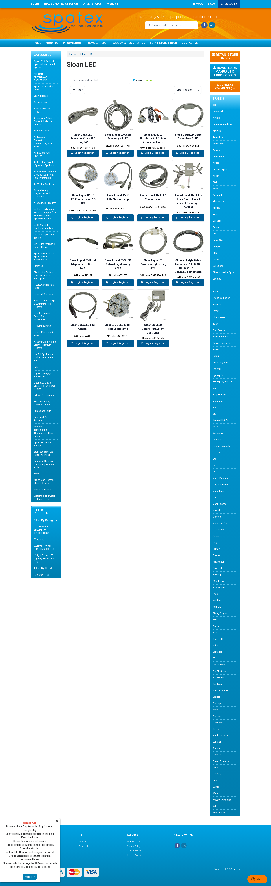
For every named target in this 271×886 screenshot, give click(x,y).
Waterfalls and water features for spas (44, 497)
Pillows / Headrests (44, 395)
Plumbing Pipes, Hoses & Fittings (42, 403)
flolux (215, 324)
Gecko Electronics (222, 343)
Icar (215, 388)
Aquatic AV (218, 156)
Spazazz (217, 716)
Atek (215, 182)
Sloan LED (86, 54)
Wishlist (112, 3)
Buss (215, 214)
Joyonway (218, 433)
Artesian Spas (220, 169)
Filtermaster (219, 317)
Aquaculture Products (45, 203)
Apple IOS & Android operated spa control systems (44, 64)
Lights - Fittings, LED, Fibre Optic (44, 375)
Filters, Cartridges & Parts (44, 286)
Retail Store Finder (163, 43)
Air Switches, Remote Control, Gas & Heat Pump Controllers (45, 174)
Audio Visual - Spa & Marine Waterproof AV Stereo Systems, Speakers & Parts (45, 214)
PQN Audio (218, 581)
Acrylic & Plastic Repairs (42, 110)
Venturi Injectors (42, 489)
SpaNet (216, 697)
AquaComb (218, 143)
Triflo (215, 767)
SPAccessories (220, 690)
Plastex (216, 555)
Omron (216, 536)
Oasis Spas (218, 529)
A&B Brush (218, 111)
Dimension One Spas (223, 272)
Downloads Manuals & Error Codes (225, 71)
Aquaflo (216, 150)
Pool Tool (217, 568)
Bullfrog (217, 208)
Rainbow (217, 600)
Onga (215, 542)
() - (204, 3)
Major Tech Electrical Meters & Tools (44, 481)
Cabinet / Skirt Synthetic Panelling (43, 226)
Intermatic (218, 401)
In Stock (42, 575)
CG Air (216, 227)
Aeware (216, 118)
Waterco (217, 793)
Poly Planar (218, 562)
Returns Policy (133, 855)
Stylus (216, 729)
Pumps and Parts (42, 411)
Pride (215, 594)
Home (37, 43)
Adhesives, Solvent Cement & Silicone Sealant (43, 121)
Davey (216, 259)
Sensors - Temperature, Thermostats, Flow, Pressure (43, 431)
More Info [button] (30, 877)
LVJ (214, 465)
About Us (52, 43)
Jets (36, 367)
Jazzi (215, 426)
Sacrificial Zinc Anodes (41, 419)
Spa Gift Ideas (41, 96)
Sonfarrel (217, 652)
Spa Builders (219, 664)
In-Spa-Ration (219, 394)
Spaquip (217, 703)
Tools (36, 473)
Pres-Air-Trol (219, 587)
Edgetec (217, 279)
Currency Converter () (225, 86)
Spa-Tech (217, 684)
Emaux (216, 291)
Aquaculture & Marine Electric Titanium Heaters (45, 344)
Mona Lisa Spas (221, 523)
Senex (216, 626)
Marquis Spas (219, 504)
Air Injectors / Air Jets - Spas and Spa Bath (45, 164)
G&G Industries (220, 336)
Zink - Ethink (219, 812)
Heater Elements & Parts (43, 334)
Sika (215, 632)
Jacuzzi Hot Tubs (221, 420)
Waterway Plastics (222, 799)
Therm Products (221, 761)
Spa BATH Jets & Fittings (42, 444)
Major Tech (218, 491)
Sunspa (216, 748)
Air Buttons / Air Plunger (42, 154)
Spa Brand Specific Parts (43, 88)
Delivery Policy (133, 850)
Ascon (216, 176)
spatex (216, 709)
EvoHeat (217, 304)
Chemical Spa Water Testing (44, 236)
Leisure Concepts (221, 446)
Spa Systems (219, 677)
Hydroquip (218, 375)
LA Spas (217, 439)
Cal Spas (217, 221)
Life (214, 459)
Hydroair (217, 369)
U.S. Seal (217, 774)
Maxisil (216, 510)
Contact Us (190, 43)
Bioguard (217, 195)
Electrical (38, 266)
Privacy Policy (133, 846)
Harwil (216, 349)
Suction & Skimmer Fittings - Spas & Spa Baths (44, 464)
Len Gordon (218, 452)
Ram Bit (217, 607)
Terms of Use (133, 841)
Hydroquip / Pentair (222, 381)
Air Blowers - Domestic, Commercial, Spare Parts (43, 142)
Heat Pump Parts (42, 326)
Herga (216, 356)
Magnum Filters (220, 484)
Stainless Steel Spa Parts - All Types (43, 453)
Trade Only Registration (61, 3)
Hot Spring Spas (220, 362)
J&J (215, 414)
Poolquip (217, 574)
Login (35, 3)
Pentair (216, 549)
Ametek (217, 131)
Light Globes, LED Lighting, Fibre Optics (44, 558)
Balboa (216, 188)
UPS (215, 780)
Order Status (92, 3)
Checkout (229, 3)
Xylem (216, 806)
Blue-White (218, 201)
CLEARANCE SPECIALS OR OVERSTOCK (40, 77)
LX (214, 471)
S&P (215, 619)
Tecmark (217, 754)
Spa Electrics (219, 671)
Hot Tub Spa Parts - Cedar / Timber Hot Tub (43, 357)
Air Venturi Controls (44, 184)
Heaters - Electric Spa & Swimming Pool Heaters (45, 303)
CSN (215, 253)
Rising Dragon (220, 613)
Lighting (41, 539)
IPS (214, 407)
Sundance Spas (220, 735)
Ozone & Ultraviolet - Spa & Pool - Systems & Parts (44, 385)
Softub (216, 645)
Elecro (216, 285)
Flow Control (219, 330)
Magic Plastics (220, 478)
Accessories (40, 102)
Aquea (216, 163)
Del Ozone (218, 266)
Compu (216, 246)
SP (214, 658)
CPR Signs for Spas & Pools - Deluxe (44, 245)
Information (73, 43)
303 (215, 105)
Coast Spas (218, 240)
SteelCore (218, 722)
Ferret (216, 311)
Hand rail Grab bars (43, 294)
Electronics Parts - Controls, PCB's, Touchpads (43, 275)
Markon (216, 497)
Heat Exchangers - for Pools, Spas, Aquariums (45, 316)
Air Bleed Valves (42, 130)
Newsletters (97, 43)
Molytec (217, 516)
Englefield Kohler (221, 298)
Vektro (216, 787)
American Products (222, 124)
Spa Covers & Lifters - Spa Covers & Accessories (44, 256)
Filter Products (41, 512)
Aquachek (218, 137)
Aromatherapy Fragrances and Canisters (42, 193)
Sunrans (217, 742)
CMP (215, 233)
